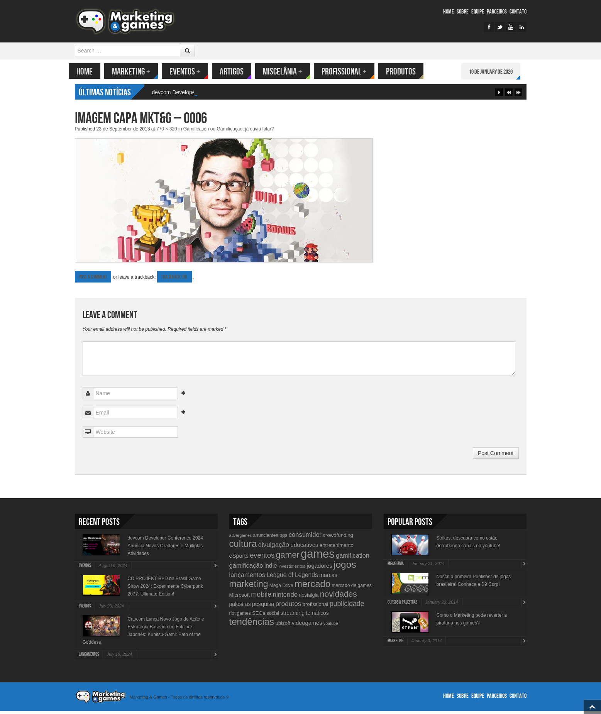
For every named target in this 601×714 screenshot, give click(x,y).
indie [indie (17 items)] (270, 568)
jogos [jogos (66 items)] (345, 567)
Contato (518, 11)
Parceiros (497, 11)
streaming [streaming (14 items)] (292, 616)
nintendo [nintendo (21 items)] (285, 597)
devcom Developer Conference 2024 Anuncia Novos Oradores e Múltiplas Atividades (165, 548)
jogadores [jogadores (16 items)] (319, 568)
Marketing (137, 71)
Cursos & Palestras (402, 605)
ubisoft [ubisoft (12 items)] (282, 626)
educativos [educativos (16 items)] (304, 548)
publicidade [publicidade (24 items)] (347, 607)
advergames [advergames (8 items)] (240, 538)
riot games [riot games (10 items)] (240, 616)
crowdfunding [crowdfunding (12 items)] (338, 538)
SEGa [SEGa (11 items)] (258, 616)
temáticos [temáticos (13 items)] (317, 616)
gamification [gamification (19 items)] (352, 558)
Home (448, 11)
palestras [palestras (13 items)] (240, 607)
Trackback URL (174, 280)
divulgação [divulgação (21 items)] (273, 548)
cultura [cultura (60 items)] (243, 546)
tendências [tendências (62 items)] (251, 624)
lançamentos (89, 657)
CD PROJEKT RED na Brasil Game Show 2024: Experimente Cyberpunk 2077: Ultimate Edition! (165, 589)
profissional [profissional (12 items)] (315, 607)
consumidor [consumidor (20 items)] (305, 537)
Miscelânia (288, 71)
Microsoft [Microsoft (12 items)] (239, 598)
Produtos (407, 71)
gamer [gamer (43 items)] (287, 558)
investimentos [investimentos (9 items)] (291, 569)
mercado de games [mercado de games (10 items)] (351, 588)
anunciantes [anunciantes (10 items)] (265, 538)
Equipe (477, 11)
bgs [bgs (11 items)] (283, 538)
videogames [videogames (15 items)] (307, 626)
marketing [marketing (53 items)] (248, 587)
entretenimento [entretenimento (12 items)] (337, 548)
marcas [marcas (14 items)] (328, 578)
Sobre (463, 11)
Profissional (350, 71)
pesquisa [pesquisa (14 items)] (263, 607)
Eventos (191, 71)
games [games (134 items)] (318, 556)
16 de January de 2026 (497, 72)
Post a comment (93, 280)
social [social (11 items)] (273, 616)
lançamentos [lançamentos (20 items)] (247, 577)
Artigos (238, 71)
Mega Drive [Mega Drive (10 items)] (281, 588)
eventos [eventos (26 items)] (262, 558)
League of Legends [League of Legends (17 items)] (292, 578)
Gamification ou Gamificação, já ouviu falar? (228, 132)
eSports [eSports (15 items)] (239, 559)
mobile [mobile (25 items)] (261, 597)
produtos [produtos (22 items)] (288, 607)
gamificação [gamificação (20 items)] (246, 568)
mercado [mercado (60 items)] (312, 587)
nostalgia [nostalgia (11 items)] (308, 598)
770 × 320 (166, 132)
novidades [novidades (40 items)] (338, 596)
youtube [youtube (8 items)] (330, 626)
